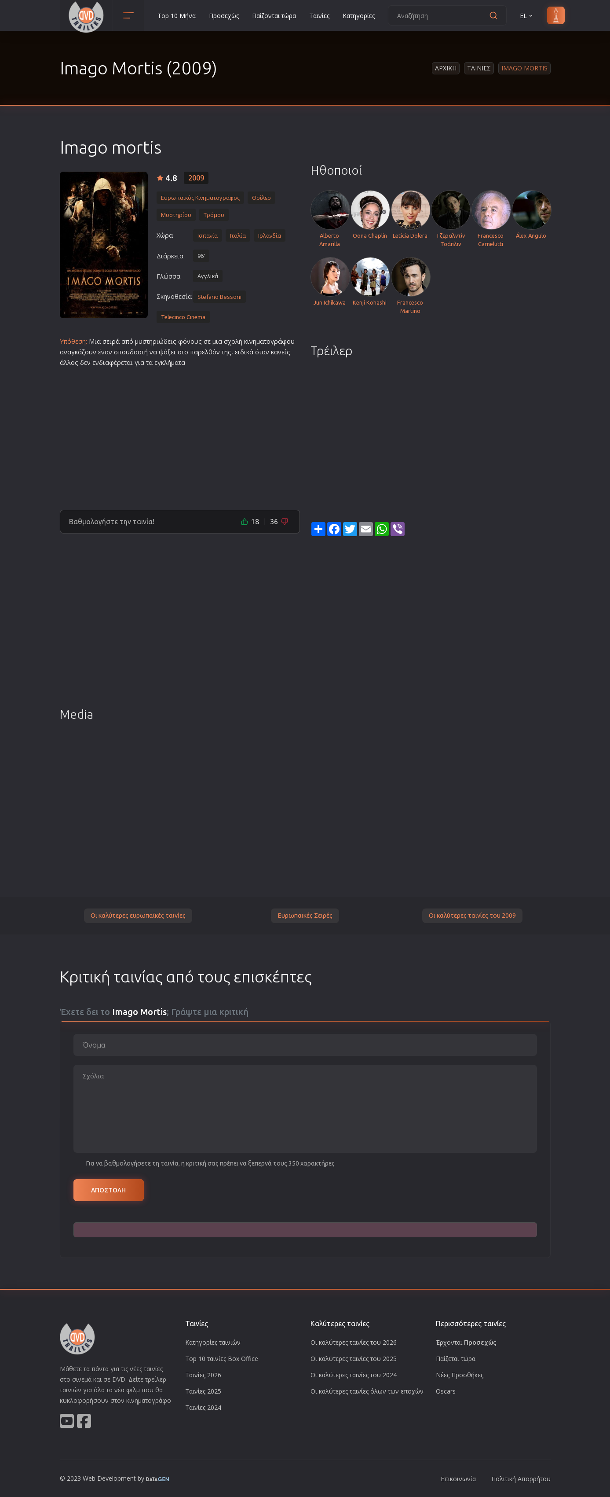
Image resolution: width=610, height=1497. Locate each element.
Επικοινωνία (458, 1479)
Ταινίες (319, 15)
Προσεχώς (224, 15)
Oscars (446, 1391)
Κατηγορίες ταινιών (213, 1342)
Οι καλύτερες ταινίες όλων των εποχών (367, 1391)
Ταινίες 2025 (203, 1391)
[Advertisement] (180, 435)
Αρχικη (446, 68)
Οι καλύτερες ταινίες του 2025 (353, 1358)
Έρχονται (466, 1342)
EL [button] (527, 15)
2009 (196, 178)
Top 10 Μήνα (176, 15)
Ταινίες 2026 (203, 1375)
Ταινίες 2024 (203, 1407)
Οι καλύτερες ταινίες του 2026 (353, 1342)
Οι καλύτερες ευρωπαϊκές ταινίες (138, 915)
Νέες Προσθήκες (459, 1375)
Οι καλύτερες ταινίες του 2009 (472, 915)
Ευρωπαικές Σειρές (305, 915)
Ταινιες (479, 68)
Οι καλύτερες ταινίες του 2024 (353, 1375)
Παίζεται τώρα (455, 1358)
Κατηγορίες (359, 15)
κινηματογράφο (267, 341)
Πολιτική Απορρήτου (521, 1479)
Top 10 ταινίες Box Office (221, 1358)
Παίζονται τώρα (274, 15)
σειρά (111, 341)
